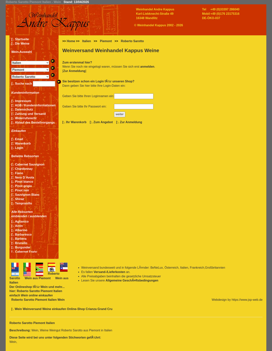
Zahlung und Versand (30, 113)
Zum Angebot (103, 122)
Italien (86, 41)
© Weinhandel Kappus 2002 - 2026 (158, 25)
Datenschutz (24, 109)
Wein (44, 286)
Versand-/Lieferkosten (109, 272)
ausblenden (38, 216)
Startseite (22, 39)
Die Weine (22, 43)
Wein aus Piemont (38, 278)
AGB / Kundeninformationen (35, 105)
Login (19, 147)
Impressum (23, 101)
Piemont (106, 41)
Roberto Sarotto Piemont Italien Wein (38, 299)
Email (19, 139)
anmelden (147, 66)
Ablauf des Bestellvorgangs (35, 122)
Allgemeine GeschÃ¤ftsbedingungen (132, 280)
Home (71, 41)
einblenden (19, 216)
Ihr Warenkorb (76, 122)
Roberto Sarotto (132, 41)
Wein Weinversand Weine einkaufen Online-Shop (50, 309)
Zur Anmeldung (74, 71)
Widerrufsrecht (26, 118)
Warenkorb (23, 143)
